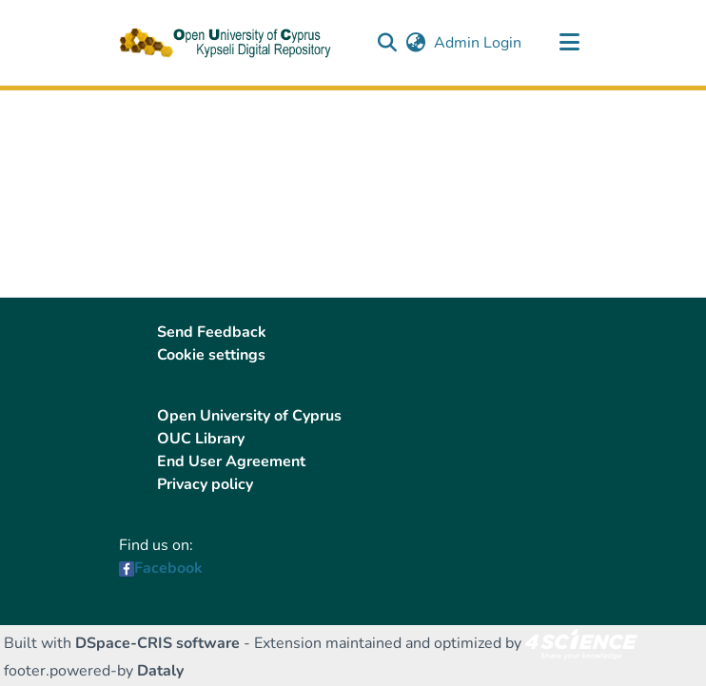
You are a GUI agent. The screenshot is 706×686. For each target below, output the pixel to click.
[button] (387, 42)
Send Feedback (211, 332)
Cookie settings (211, 354)
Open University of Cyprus (249, 415)
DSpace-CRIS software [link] (157, 643)
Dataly (160, 670)
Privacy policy (205, 484)
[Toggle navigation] (569, 43)
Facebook (168, 568)
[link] (581, 643)
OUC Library (201, 438)
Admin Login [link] (478, 42)
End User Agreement (231, 461)
